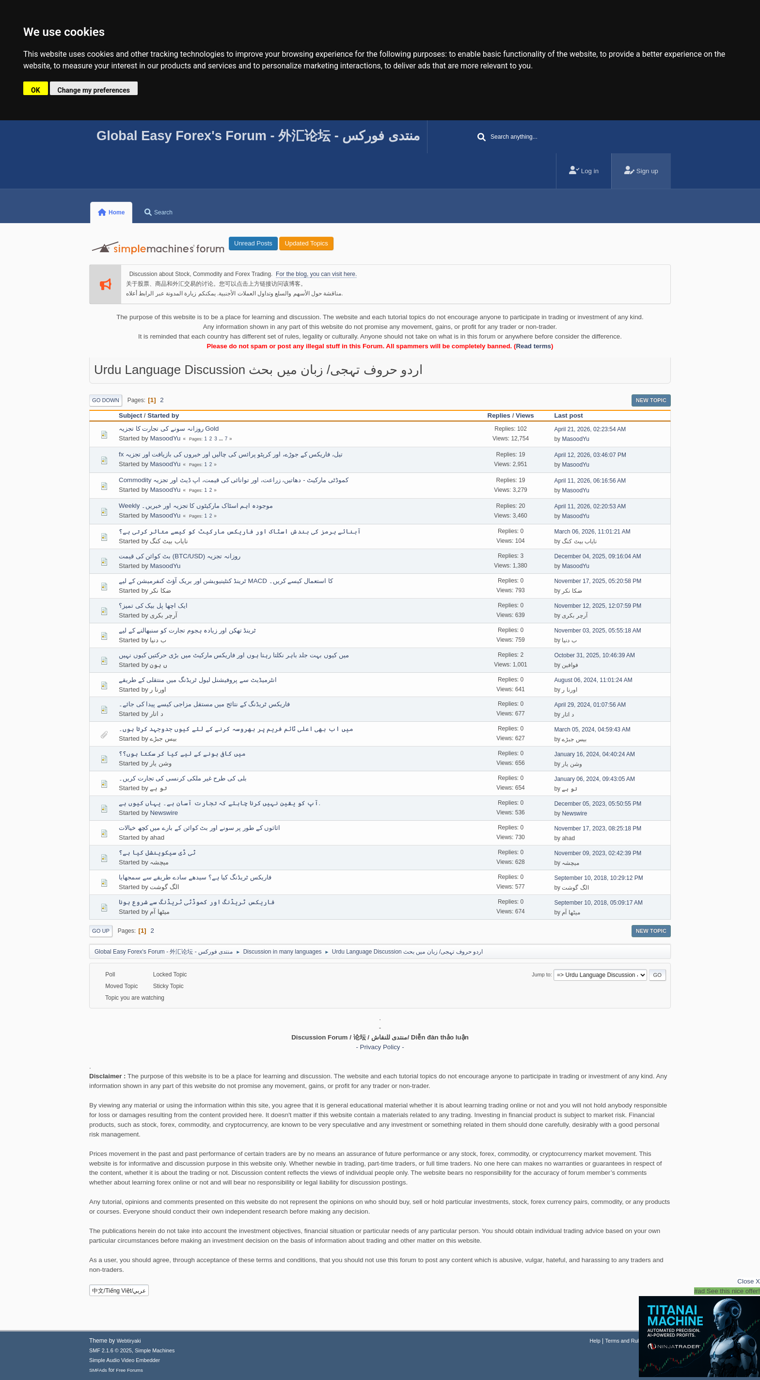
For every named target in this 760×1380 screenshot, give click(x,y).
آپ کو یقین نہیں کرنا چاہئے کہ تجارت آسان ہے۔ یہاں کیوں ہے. (219, 803)
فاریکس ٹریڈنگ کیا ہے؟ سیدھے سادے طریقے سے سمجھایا (195, 877)
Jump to (541, 974)
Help (595, 1341)
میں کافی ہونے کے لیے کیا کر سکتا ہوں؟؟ (182, 753)
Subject (130, 415)
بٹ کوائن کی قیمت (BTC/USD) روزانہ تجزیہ (179, 556)
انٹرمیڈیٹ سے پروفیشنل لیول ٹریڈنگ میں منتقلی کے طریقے (198, 679)
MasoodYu (165, 438)
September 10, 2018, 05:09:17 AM (598, 902)
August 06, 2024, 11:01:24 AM (593, 680)
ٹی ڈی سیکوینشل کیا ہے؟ (157, 852)
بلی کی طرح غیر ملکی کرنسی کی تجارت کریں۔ (183, 778)
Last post (572, 415)
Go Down (105, 400)
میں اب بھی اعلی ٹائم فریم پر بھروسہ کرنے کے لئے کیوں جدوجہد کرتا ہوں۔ (236, 728)
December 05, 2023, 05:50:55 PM (597, 803)
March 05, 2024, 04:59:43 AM (592, 729)
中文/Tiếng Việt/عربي (119, 1290)
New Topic (651, 400)
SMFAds (98, 1370)
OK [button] (35, 90)
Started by (163, 415)
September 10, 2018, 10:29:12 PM (598, 878)
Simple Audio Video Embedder (124, 1360)
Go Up (101, 931)
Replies (499, 415)
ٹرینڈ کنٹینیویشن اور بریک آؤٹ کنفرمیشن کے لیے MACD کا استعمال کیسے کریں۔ (226, 580)
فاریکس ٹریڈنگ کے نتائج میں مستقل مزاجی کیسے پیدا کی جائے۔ (204, 704)
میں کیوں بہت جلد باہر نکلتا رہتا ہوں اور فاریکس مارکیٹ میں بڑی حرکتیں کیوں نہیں (234, 655)
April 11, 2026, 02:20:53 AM (590, 506)
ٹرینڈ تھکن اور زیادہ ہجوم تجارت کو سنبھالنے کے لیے (187, 630)
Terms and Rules (625, 1341)
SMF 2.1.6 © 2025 (110, 1350)
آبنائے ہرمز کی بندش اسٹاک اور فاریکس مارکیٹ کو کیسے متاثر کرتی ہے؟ (240, 531)
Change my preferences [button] (94, 90)
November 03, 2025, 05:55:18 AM (597, 630)
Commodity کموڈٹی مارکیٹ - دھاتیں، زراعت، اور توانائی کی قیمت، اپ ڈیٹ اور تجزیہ (233, 480)
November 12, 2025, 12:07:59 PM (597, 605)
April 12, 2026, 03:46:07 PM (590, 455)
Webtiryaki (129, 1341)
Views (525, 415)
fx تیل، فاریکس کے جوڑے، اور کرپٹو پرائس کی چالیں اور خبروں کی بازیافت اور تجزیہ (231, 454)
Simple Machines (154, 1350)
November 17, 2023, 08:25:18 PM (597, 828)
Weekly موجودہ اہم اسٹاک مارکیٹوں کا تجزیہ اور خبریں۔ (196, 505)
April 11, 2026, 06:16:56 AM (590, 480)
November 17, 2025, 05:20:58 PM (597, 581)
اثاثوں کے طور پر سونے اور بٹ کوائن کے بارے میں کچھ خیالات (199, 827)
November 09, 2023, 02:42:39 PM (597, 853)
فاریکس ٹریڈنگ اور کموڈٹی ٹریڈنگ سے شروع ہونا (197, 902)
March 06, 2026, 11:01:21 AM (592, 531)
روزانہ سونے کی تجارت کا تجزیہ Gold (169, 428)
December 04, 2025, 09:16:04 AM (597, 556)
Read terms (533, 346)
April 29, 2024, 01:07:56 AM (590, 704)
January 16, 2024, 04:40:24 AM (594, 754)
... (221, 438)
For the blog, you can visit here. (316, 274)
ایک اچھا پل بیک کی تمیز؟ (153, 605)
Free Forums (129, 1370)
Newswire (164, 812)
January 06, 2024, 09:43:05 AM (594, 779)
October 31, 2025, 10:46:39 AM (594, 655)
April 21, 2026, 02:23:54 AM (590, 429)
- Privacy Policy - (380, 1047)
